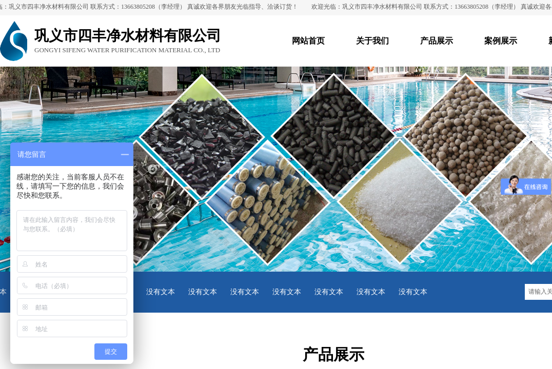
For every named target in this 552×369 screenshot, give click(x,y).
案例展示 (500, 40)
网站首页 (308, 40)
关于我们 (372, 40)
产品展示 (436, 40)
